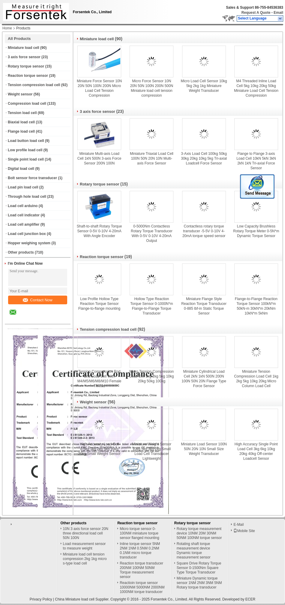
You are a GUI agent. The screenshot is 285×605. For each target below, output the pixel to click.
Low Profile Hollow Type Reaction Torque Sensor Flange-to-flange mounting (99, 304)
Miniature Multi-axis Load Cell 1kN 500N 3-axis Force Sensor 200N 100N (99, 158)
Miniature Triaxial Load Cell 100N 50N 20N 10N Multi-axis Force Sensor (151, 158)
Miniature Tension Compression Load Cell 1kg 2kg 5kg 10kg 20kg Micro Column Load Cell (256, 378)
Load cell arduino (23, 206)
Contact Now (37, 300)
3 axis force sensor (24, 57)
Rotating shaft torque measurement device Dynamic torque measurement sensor (194, 550)
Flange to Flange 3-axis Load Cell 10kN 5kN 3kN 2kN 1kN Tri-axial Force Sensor (256, 161)
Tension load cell (22, 113)
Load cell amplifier (23, 224)
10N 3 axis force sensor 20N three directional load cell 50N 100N (85, 533)
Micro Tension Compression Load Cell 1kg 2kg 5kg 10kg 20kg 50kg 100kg (151, 376)
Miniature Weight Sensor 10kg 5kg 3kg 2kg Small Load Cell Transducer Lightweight (151, 451)
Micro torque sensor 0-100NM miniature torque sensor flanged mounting (139, 533)
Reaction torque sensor (28, 76)
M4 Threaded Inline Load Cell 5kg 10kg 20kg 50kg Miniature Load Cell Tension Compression (256, 88)
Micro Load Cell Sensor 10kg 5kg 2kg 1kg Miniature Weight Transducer (204, 86)
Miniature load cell (23, 48)
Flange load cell (21, 131)
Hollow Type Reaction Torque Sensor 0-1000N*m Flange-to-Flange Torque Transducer (151, 306)
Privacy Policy (41, 599)
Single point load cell (26, 159)
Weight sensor (20, 94)
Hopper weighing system (29, 243)
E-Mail (238, 524)
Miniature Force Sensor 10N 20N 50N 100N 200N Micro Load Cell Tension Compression (99, 88)
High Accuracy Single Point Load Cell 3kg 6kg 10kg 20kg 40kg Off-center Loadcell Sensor (256, 451)
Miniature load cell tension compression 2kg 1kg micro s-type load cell (85, 558)
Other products (21, 252)
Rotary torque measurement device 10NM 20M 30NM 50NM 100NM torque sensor (199, 533)
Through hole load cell (27, 196)
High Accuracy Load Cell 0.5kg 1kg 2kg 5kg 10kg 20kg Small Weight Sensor (99, 449)
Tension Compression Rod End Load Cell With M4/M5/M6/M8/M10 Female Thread (99, 378)
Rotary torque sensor (26, 66)
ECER (250, 599)
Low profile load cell (25, 150)
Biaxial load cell (21, 122)
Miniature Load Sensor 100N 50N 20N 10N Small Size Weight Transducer (204, 449)
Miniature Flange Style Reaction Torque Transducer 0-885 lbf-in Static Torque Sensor (203, 306)
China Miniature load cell (74, 599)
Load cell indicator (24, 215)
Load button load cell (26, 141)
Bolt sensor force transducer (32, 178)
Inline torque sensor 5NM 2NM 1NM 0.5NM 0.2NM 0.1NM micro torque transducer (140, 550)
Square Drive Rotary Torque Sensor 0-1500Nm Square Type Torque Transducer (199, 567)
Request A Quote (256, 13)
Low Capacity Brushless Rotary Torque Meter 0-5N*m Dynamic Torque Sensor (256, 231)
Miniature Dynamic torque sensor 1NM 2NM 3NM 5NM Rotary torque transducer (199, 582)
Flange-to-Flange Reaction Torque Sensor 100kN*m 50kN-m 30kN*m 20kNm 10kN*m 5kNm (256, 306)
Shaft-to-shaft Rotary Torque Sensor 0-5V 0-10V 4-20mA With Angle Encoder (99, 231)
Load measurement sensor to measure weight (84, 546)
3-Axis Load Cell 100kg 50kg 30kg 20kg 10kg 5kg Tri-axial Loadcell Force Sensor (204, 158)
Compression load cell (27, 103)
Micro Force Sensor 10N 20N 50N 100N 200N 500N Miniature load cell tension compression (151, 88)
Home (7, 28)
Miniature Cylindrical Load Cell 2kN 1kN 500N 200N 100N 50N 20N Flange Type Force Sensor (204, 378)
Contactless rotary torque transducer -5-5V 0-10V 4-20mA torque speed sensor (203, 231)
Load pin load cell (23, 187)
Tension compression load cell (34, 85)
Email (278, 13)
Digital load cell (21, 169)
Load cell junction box (27, 234)
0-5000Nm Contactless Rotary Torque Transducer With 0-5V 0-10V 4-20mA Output (151, 233)
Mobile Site (244, 531)
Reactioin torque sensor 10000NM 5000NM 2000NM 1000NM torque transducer (142, 587)
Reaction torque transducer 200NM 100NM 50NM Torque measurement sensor (141, 570)
